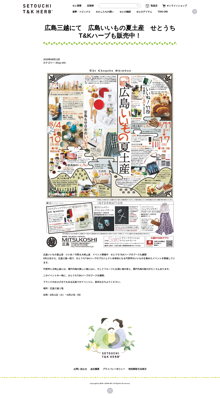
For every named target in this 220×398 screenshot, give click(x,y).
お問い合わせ (80, 369)
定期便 (90, 5)
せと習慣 (76, 5)
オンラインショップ (177, 5)
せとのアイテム (144, 12)
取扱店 (154, 5)
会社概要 (94, 369)
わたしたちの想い (105, 12)
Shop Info (61, 62)
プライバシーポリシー (114, 369)
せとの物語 (125, 12)
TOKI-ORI (163, 12)
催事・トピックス (81, 12)
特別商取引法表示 (137, 369)
